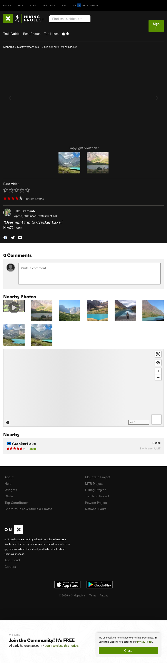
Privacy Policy (144, 641)
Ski (64, 5)
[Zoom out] (158, 377)
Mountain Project (97, 477)
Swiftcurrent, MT (47, 216)
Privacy (104, 595)
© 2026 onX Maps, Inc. (72, 595)
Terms (92, 595)
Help (8, 483)
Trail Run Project (97, 496)
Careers (10, 566)
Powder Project (96, 503)
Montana (8, 47)
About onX (12, 560)
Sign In (156, 26)
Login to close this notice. (62, 645)
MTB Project (94, 483)
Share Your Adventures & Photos (28, 509)
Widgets (11, 490)
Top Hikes (51, 34)
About (9, 477)
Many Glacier (69, 47)
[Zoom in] (158, 371)
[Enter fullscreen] (158, 354)
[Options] (156, 419)
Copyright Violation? (84, 148)
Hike (33, 5)
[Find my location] (158, 362)
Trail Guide (11, 34)
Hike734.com (13, 227)
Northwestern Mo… (29, 47)
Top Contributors (17, 503)
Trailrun (49, 5)
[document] (128, 645)
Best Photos (31, 34)
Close (128, 650)
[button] (5, 237)
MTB (20, 5)
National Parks (95, 509)
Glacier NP (51, 47)
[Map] (83, 387)
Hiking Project (95, 490)
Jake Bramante (25, 211)
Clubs (9, 496)
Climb (7, 5)
